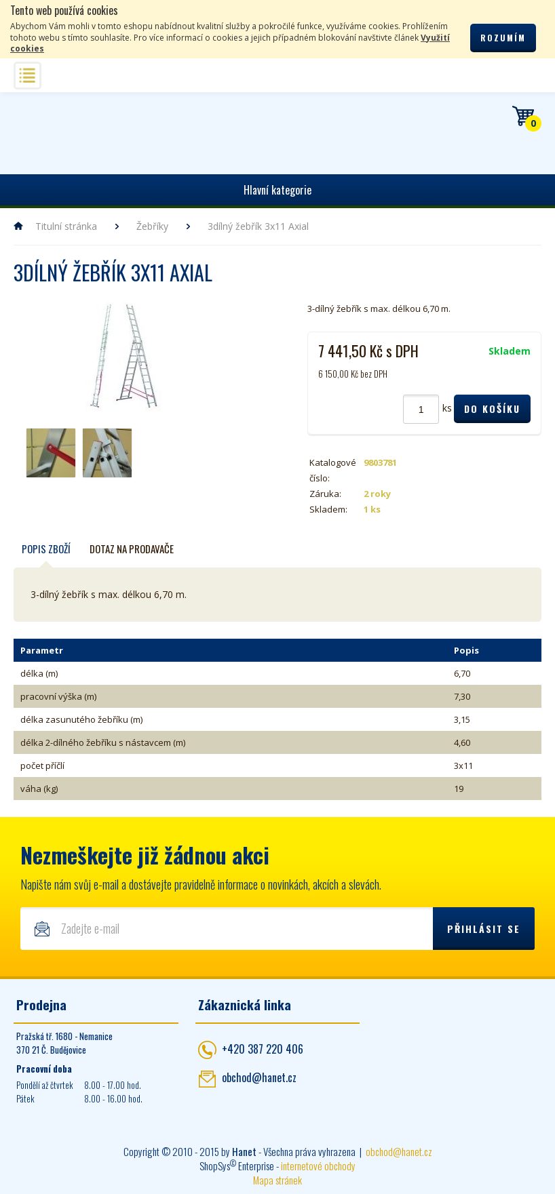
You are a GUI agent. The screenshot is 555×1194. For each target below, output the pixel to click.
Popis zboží (46, 548)
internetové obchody (318, 1165)
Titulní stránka (66, 226)
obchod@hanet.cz (259, 1077)
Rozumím (503, 37)
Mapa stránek (277, 1179)
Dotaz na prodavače (132, 548)
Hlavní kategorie (277, 190)
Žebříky (152, 226)
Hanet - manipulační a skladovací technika (54, 130)
